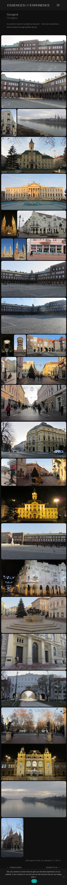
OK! (34, 881)
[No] (63, 876)
